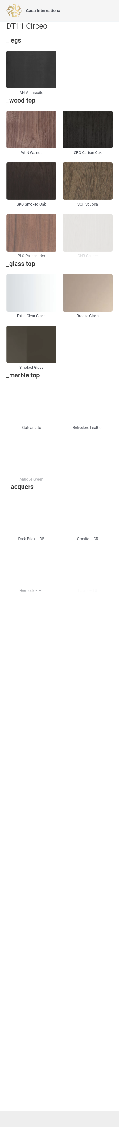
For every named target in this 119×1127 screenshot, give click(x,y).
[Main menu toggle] (107, 10)
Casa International (44, 10)
